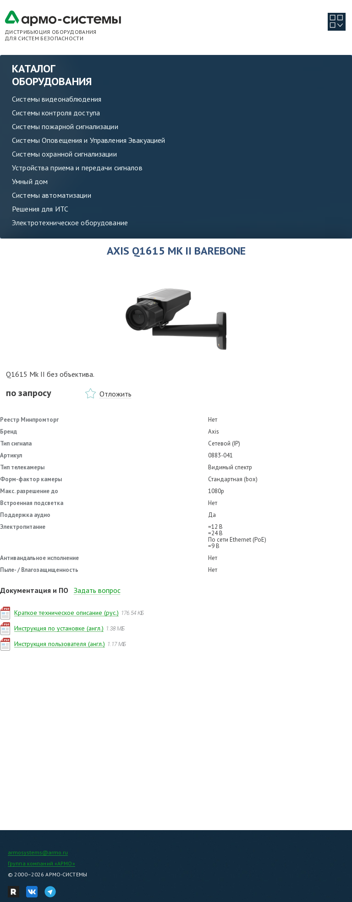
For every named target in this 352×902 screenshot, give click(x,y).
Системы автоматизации (51, 195)
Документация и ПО (34, 590)
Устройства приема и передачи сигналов (77, 167)
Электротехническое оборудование (70, 222)
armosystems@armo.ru (38, 852)
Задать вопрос (97, 590)
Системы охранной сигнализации (64, 153)
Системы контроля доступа (56, 112)
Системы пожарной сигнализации (65, 126)
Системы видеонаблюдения (56, 98)
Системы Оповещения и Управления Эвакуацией (88, 140)
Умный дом (30, 181)
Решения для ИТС (40, 208)
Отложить (115, 393)
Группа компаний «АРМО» (41, 863)
